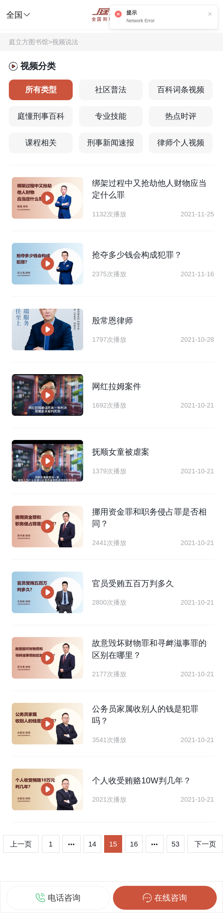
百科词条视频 (180, 89)
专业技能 (110, 116)
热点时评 (180, 116)
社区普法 (110, 89)
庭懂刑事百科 (41, 116)
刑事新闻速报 (110, 142)
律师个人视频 (180, 142)
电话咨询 (58, 896)
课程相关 (41, 142)
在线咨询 (165, 896)
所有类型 (41, 89)
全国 (18, 14)
